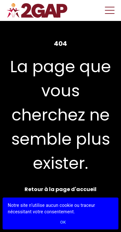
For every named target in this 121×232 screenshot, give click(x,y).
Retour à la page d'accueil (60, 189)
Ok (63, 222)
